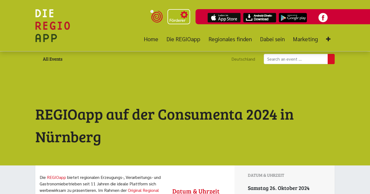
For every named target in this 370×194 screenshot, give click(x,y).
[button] (328, 39)
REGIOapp (56, 177)
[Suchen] (331, 59)
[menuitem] (153, 39)
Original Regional (143, 190)
